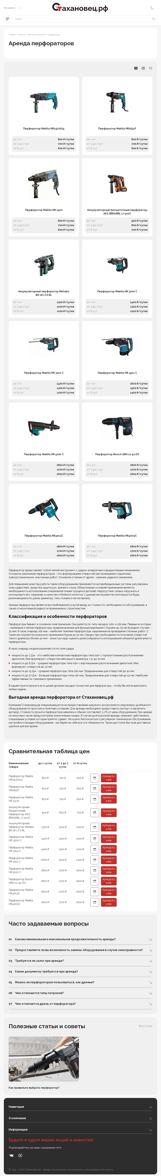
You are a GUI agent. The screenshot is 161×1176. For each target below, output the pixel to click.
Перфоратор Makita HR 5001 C (44, 454)
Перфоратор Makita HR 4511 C (117, 372)
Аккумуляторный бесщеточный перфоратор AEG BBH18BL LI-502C (117, 211)
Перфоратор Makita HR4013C (44, 535)
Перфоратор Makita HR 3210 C (44, 372)
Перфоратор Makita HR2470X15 (43, 128)
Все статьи (145, 1026)
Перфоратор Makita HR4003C (117, 535)
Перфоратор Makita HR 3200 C (117, 291)
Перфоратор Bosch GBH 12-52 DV (117, 454)
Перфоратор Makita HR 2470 (44, 210)
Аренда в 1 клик (108, 778)
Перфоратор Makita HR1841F (117, 128)
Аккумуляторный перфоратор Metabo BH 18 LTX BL (43, 293)
